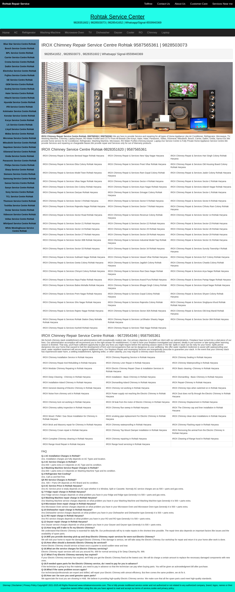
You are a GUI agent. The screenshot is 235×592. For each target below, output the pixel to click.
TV (90, 32)
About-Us (180, 3)
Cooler (130, 32)
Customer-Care (199, 3)
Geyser (118, 32)
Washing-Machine (50, 32)
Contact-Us (163, 3)
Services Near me (222, 3)
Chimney (152, 32)
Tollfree (148, 3)
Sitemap (6, 585)
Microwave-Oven (74, 32)
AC (16, 32)
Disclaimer (17, 585)
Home (6, 32)
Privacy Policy (30, 585)
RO (141, 32)
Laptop (165, 32)
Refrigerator (29, 32)
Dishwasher (103, 32)
